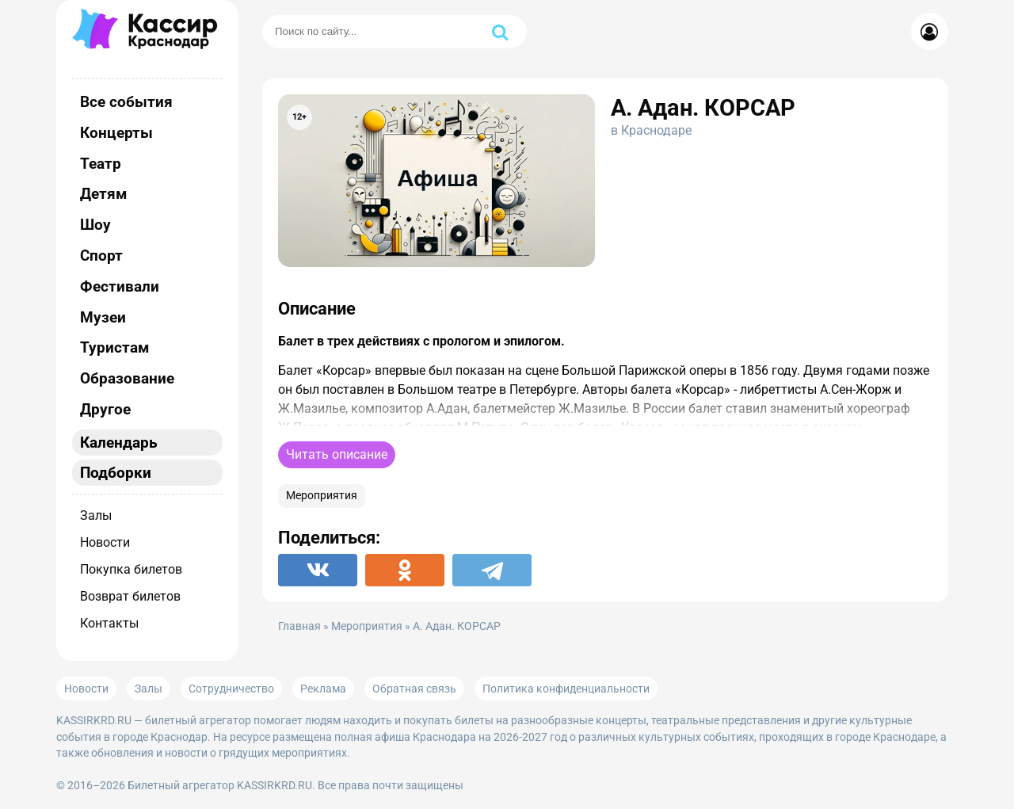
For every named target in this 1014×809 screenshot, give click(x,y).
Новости (105, 542)
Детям (103, 194)
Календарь (119, 442)
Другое (105, 409)
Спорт (101, 255)
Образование (127, 378)
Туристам (114, 347)
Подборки (115, 473)
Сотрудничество (231, 688)
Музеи (103, 317)
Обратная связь (414, 688)
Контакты (109, 623)
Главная (299, 626)
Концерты (116, 133)
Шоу (95, 225)
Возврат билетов (130, 596)
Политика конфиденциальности (566, 688)
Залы (96, 515)
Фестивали (119, 286)
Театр (100, 164)
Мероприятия (321, 495)
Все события (126, 102)
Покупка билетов (131, 569)
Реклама (323, 688)
